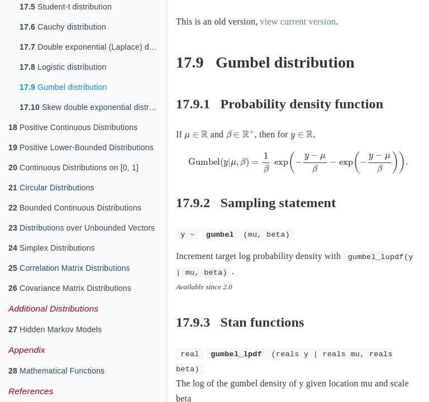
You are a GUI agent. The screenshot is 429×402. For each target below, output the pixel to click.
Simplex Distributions (51, 247)
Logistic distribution (63, 67)
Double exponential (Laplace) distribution (93, 46)
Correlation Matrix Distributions (69, 268)
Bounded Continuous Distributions (74, 207)
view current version (298, 21)
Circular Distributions (51, 187)
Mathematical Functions (56, 370)
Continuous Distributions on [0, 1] (73, 167)
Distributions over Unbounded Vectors (81, 227)
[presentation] (196, 135)
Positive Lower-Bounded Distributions (81, 147)
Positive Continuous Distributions (72, 127)
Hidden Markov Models (55, 329)
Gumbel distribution (63, 87)
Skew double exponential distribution (93, 107)
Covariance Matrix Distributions (69, 288)
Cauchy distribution (63, 26)
